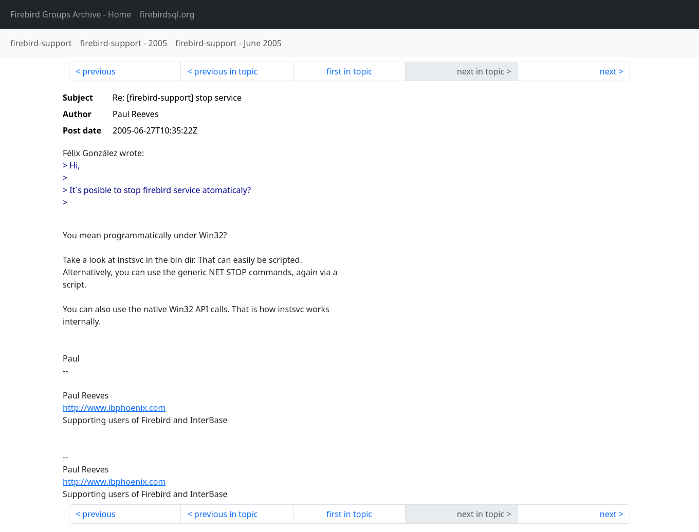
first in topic (349, 71)
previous (98, 71)
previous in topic (226, 71)
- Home (71, 14)
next (608, 71)
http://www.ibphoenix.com (114, 407)
